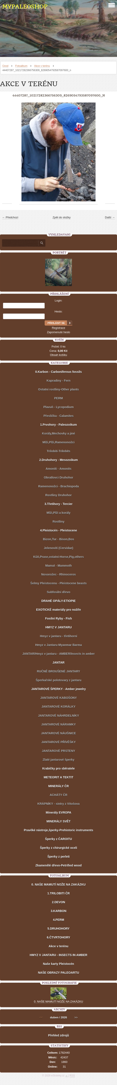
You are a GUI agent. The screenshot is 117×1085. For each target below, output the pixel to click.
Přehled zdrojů (58, 1035)
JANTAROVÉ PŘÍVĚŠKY (58, 742)
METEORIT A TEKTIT (58, 777)
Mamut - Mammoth (58, 565)
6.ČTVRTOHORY (58, 937)
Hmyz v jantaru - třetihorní (58, 636)
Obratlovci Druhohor (58, 477)
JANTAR (59, 662)
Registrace (58, 327)
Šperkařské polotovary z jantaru (58, 680)
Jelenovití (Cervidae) (58, 548)
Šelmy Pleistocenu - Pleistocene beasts (58, 583)
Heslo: (58, 311)
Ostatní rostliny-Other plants (58, 389)
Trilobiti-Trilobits (58, 451)
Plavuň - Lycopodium (58, 407)
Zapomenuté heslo (58, 332)
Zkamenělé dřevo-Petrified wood (58, 865)
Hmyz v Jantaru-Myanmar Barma (58, 645)
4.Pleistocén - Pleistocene (58, 530)
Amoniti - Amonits (58, 468)
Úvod (5, 65)
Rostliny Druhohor (58, 495)
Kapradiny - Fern (58, 380)
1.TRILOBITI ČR (58, 893)
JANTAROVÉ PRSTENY (58, 751)
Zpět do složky (62, 217)
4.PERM (58, 919)
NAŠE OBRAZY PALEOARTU (58, 972)
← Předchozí (10, 217)
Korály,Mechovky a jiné (58, 433)
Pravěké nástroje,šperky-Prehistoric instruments (58, 830)
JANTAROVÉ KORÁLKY (58, 706)
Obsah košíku (58, 355)
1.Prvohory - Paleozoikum (58, 424)
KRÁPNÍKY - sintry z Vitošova (58, 803)
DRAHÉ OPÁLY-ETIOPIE (58, 601)
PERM (58, 398)
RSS (72, 1075)
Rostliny (58, 521)
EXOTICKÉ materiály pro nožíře (58, 609)
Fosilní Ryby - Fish (58, 618)
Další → (110, 217)
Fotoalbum (21, 65)
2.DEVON (58, 902)
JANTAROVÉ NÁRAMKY (58, 724)
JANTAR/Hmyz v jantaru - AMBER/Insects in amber (58, 653)
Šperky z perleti (58, 856)
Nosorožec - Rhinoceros (58, 574)
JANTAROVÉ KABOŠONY (58, 697)
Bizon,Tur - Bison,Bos (58, 539)
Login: (58, 300)
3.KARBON (58, 911)
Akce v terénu (42, 65)
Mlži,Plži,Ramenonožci (58, 442)
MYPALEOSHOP (24, 6)
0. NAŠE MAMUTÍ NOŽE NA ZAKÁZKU (58, 884)
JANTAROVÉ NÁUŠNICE (58, 733)
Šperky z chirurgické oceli (58, 847)
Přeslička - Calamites (58, 416)
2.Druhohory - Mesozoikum (58, 460)
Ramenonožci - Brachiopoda (58, 486)
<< (41, 1017)
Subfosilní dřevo (58, 592)
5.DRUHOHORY (58, 928)
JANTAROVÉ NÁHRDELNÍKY (58, 715)
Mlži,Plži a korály (58, 512)
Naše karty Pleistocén (58, 964)
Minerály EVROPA (58, 812)
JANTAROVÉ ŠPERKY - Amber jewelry (58, 689)
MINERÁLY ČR (58, 786)
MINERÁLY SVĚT (58, 821)
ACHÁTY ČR (58, 795)
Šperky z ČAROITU (58, 839)
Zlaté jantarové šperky (58, 759)
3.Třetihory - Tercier (58, 504)
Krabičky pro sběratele (58, 768)
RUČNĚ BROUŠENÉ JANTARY (58, 671)
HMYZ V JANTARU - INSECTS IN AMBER (58, 955)
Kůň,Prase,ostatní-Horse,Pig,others (58, 557)
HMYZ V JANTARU (58, 627)
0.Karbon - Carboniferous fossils (58, 371)
